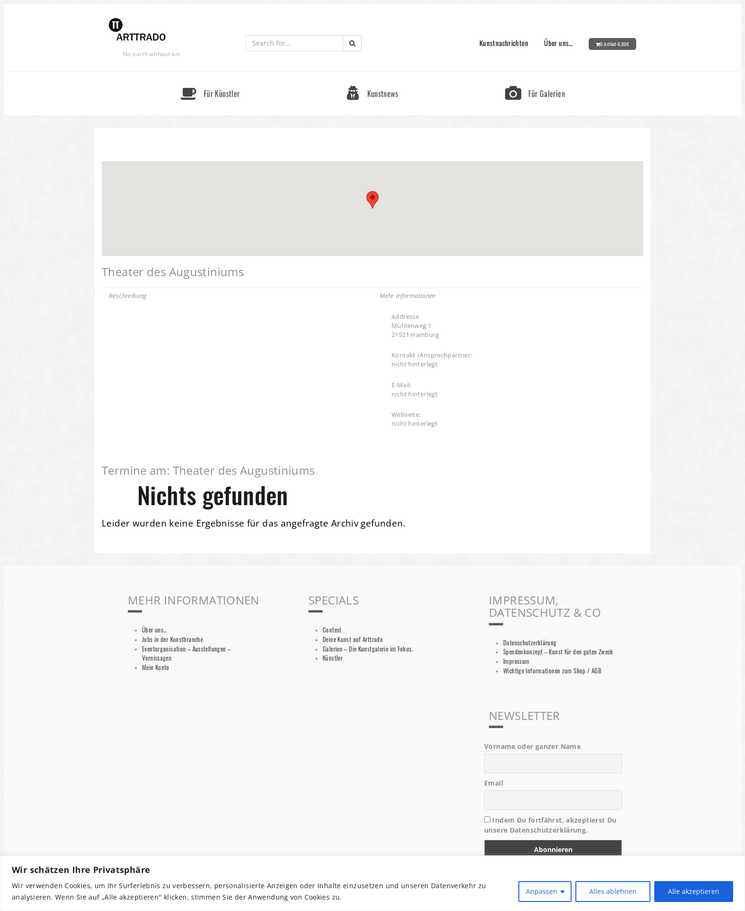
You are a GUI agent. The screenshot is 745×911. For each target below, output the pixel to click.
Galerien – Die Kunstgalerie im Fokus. (368, 648)
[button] (372, 200)
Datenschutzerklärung (530, 642)
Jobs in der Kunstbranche (172, 639)
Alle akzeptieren (693, 891)
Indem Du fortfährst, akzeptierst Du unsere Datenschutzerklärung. (550, 824)
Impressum (516, 661)
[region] (372, 883)
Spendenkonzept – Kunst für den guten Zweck (558, 651)
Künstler (333, 657)
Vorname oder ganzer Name (532, 746)
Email (493, 782)
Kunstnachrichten (503, 43)
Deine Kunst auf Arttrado (353, 639)
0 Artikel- (614, 44)
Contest (332, 629)
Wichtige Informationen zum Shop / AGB (552, 670)
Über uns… (558, 43)
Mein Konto (156, 667)
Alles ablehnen (613, 891)
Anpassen (541, 891)
